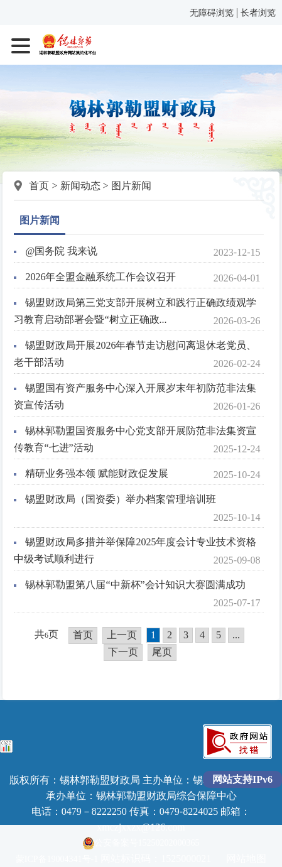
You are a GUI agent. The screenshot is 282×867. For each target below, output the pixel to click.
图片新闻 (131, 185)
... (236, 635)
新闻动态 (80, 185)
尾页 (162, 651)
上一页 (122, 635)
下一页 (123, 651)
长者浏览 (258, 13)
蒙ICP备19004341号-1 (57, 859)
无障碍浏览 (212, 13)
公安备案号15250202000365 (141, 843)
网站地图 (246, 858)
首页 (39, 185)
